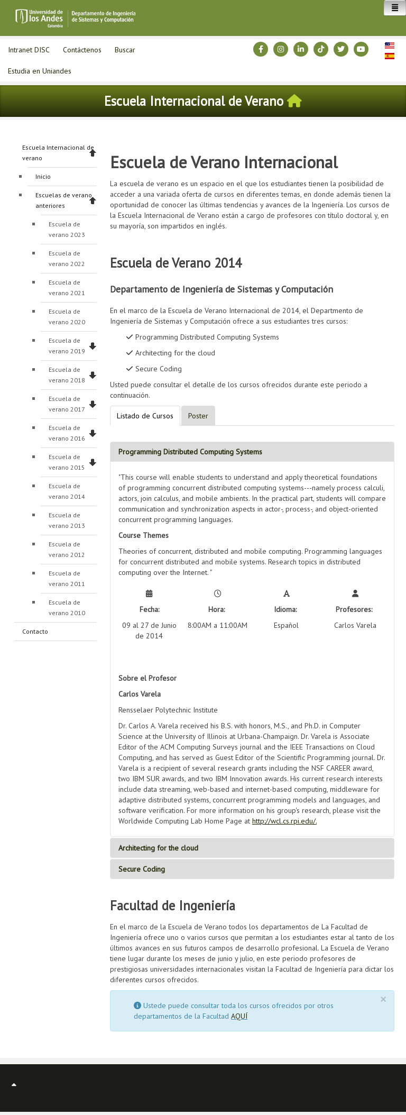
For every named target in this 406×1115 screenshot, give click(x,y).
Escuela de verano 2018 (67, 374)
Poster (198, 416)
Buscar (125, 49)
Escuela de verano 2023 (67, 229)
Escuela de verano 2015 (67, 462)
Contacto (35, 631)
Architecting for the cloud (158, 848)
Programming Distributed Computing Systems (190, 451)
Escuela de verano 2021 (67, 287)
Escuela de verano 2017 (67, 404)
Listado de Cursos (145, 416)
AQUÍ (239, 1016)
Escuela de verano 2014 (67, 491)
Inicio (43, 176)
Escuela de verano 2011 (67, 578)
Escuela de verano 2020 (67, 316)
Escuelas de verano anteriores (63, 200)
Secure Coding (141, 869)
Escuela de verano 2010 (67, 607)
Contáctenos (82, 49)
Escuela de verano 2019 (67, 345)
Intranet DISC (29, 49)
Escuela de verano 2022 (67, 258)
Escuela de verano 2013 (67, 520)
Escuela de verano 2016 (67, 433)
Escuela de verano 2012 (67, 549)
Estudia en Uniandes (39, 71)
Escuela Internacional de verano (58, 152)
